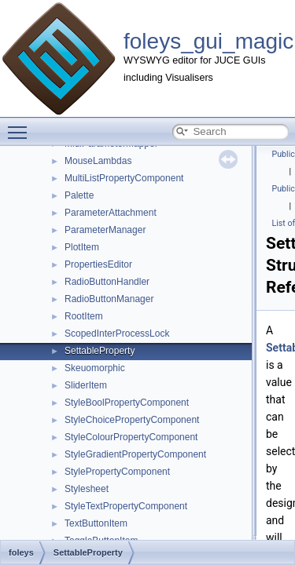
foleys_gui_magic (208, 41)
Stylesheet (87, 488)
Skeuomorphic (95, 368)
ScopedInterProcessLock (117, 333)
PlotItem (82, 247)
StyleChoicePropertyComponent (132, 419)
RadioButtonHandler (107, 281)
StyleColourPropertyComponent (131, 437)
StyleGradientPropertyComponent (135, 454)
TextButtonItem (96, 523)
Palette (79, 195)
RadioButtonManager (109, 298)
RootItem (84, 316)
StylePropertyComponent (117, 471)
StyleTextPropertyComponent (126, 506)
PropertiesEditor (98, 264)
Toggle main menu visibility (21, 125)
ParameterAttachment (111, 212)
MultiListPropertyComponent (124, 178)
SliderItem (86, 385)
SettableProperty (100, 350)
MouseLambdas (98, 160)
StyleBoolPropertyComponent (127, 402)
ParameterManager (105, 229)
